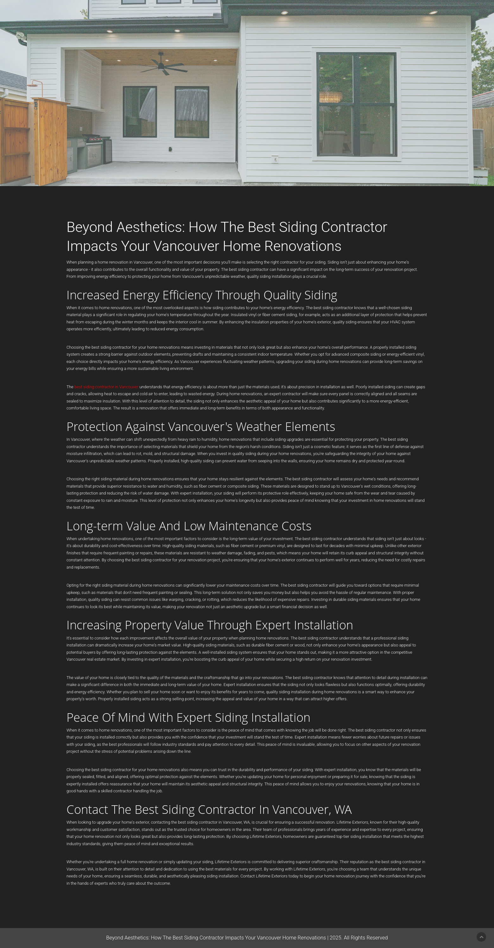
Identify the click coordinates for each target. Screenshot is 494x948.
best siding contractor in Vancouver (106, 386)
